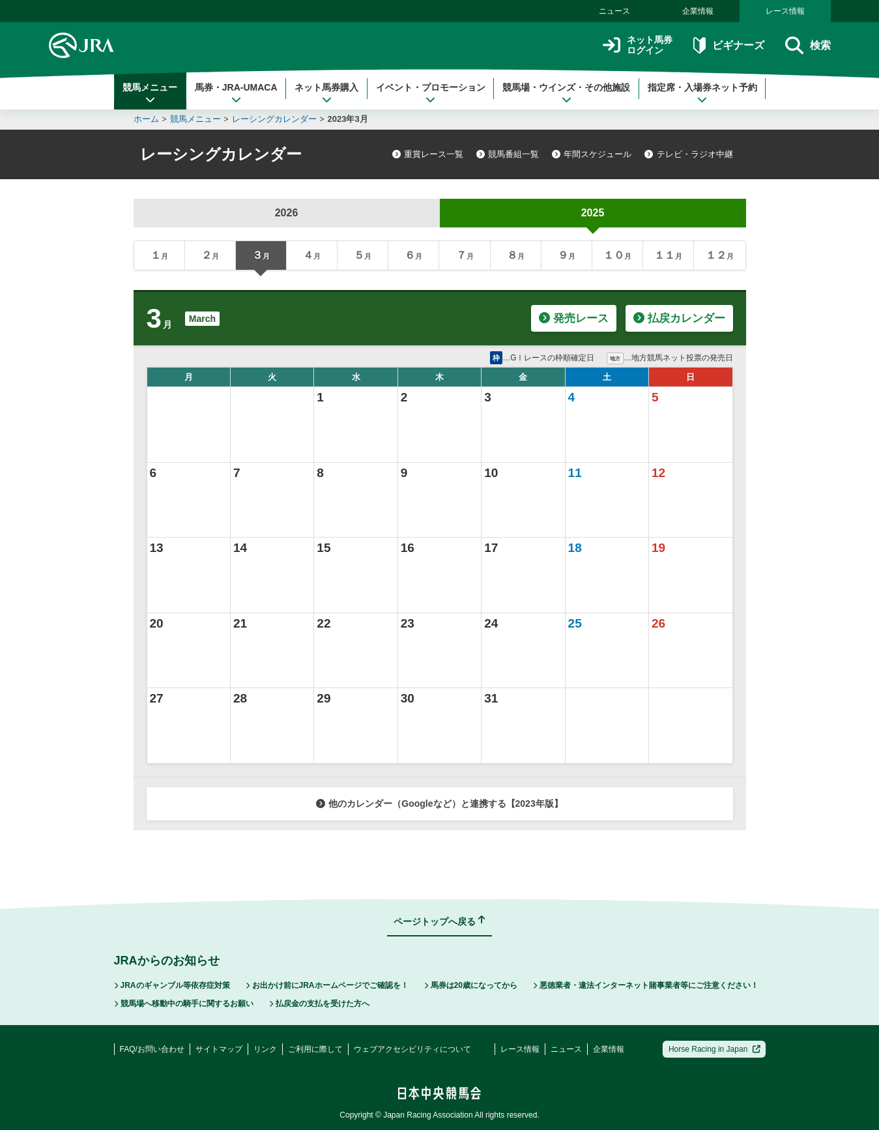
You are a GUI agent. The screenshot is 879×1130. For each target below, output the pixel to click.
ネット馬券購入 (326, 93)
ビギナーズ (728, 45)
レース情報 (785, 11)
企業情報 (697, 11)
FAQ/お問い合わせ (152, 1049)
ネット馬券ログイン (637, 45)
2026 (286, 212)
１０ (617, 255)
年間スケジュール (591, 154)
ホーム (146, 119)
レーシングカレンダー (274, 119)
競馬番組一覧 (507, 154)
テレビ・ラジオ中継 (688, 154)
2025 (593, 212)
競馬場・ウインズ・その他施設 (566, 93)
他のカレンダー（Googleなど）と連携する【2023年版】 (439, 803)
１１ (668, 255)
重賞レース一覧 (427, 154)
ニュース (614, 11)
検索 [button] (807, 45)
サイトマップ (218, 1049)
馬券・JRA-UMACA (236, 93)
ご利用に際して (315, 1049)
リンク (265, 1049)
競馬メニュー (149, 93)
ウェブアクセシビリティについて (412, 1049)
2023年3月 (348, 119)
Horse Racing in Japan (714, 1049)
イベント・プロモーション (430, 93)
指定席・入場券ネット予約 (702, 93)
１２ (720, 255)
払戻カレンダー (679, 318)
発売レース (574, 318)
